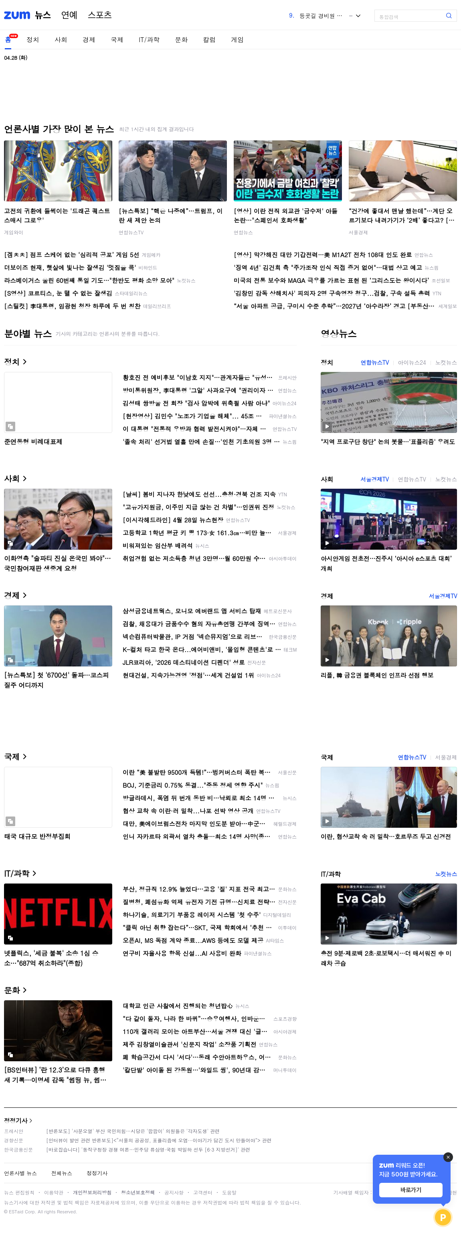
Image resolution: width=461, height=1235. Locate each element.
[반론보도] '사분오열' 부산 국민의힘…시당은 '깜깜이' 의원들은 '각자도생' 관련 (133, 1130)
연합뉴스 (243, 232)
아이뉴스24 (412, 362)
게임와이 (13, 232)
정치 (32, 39)
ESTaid (16, 1212)
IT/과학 (149, 39)
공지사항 (174, 1192)
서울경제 (358, 232)
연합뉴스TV (131, 232)
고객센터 (202, 1192)
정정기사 (15, 1120)
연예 (69, 15)
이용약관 (53, 1192)
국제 (117, 39)
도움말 (229, 1192)
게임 (237, 39)
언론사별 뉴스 (20, 1173)
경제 (89, 39)
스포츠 (100, 15)
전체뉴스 (61, 1173)
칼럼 (209, 39)
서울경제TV (374, 479)
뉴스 (43, 15)
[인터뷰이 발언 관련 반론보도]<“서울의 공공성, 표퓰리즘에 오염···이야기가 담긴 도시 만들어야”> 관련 (159, 1140)
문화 (181, 39)
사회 (61, 39)
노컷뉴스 (446, 362)
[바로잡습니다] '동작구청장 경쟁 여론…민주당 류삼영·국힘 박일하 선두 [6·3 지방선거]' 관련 (148, 1149)
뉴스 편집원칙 (19, 1192)
